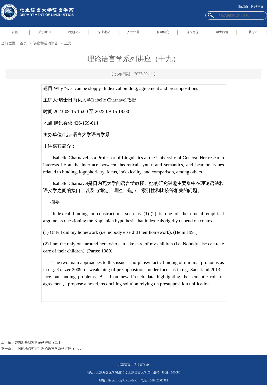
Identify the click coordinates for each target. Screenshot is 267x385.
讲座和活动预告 (45, 43)
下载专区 (251, 32)
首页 (15, 32)
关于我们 (44, 32)
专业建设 (103, 32)
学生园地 (222, 32)
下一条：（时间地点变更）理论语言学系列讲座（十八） (43, 348)
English (243, 6)
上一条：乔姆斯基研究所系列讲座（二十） (33, 342)
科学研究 (163, 32)
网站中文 (257, 6)
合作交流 (192, 32)
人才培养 (133, 32)
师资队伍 (74, 32)
